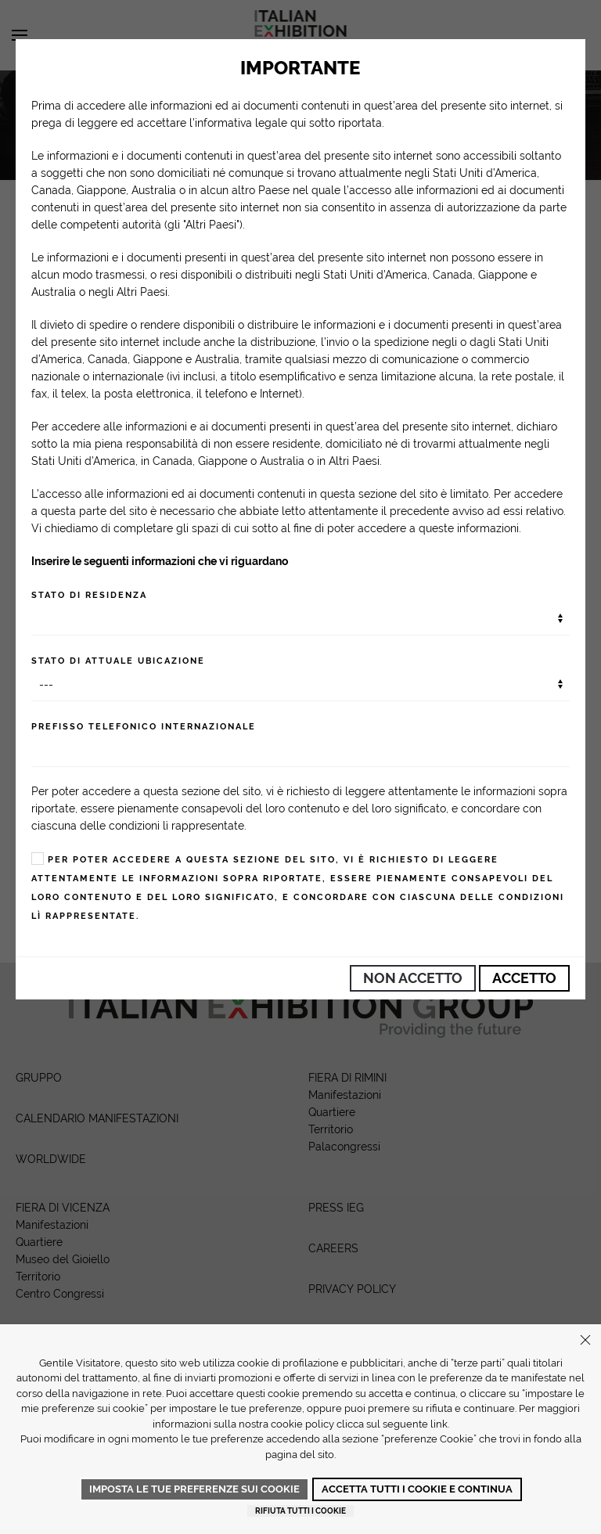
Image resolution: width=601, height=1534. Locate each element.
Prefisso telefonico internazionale (143, 727)
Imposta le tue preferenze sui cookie (194, 1489)
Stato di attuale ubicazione (118, 661)
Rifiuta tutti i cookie (300, 1511)
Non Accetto (412, 978)
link (439, 1424)
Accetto (524, 978)
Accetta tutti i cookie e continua (417, 1489)
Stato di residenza (89, 595)
